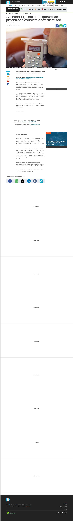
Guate (29, 5)
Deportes (39, 5)
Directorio (65, 509)
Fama (44, 5)
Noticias (24, 5)
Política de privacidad (63, 506)
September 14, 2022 (35, 124)
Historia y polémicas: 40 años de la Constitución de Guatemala (56, 143)
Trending (56, 5)
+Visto (56, 89)
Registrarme (17, 1)
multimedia (62, 5)
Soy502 (10, 5)
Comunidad (27, 13)
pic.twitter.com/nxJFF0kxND (29, 121)
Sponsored (28, 506)
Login (12, 1)
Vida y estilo (49, 5)
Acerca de (65, 504)
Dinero (33, 5)
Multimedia (23, 506)
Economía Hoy (17, 5)
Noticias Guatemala (12, 13)
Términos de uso (64, 507)
